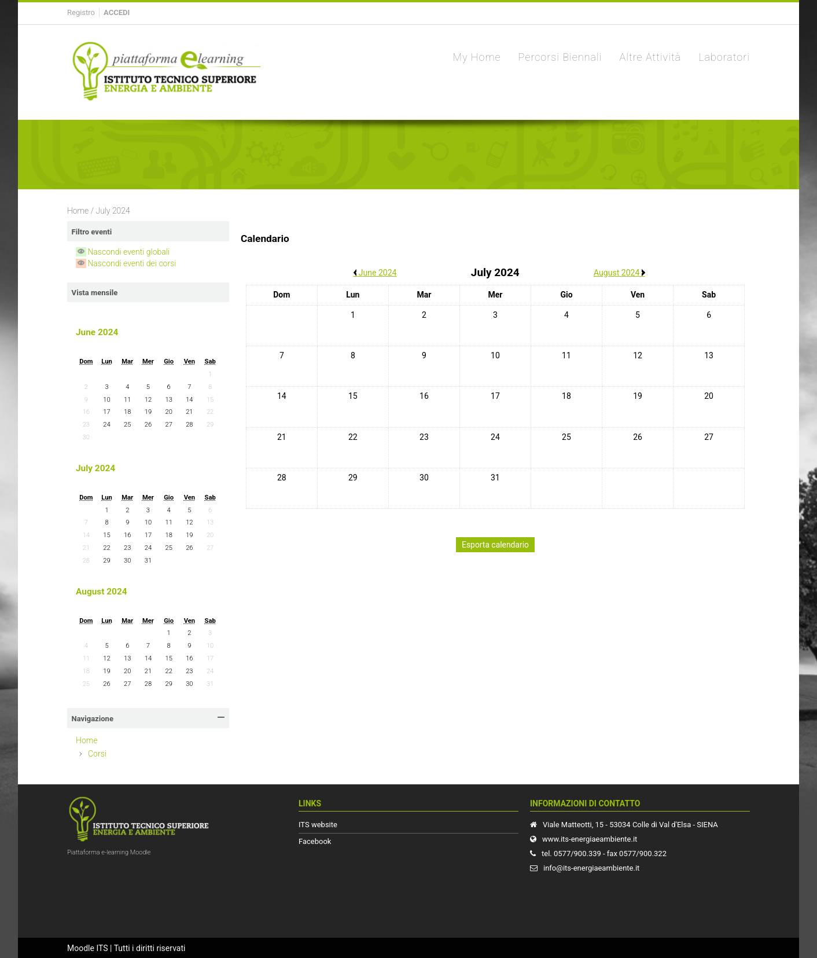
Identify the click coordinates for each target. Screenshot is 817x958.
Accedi (117, 12)
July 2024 (112, 210)
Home (78, 210)
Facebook (315, 841)
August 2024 (101, 591)
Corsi (97, 753)
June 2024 (97, 332)
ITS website (318, 824)
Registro (81, 12)
